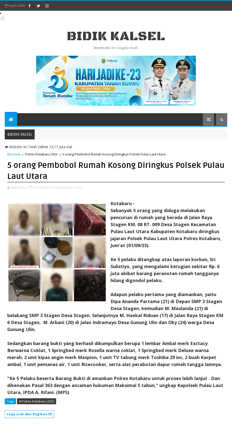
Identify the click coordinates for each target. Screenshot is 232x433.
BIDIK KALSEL (116, 36)
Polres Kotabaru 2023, (66, 187)
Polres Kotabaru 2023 (41, 154)
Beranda (13, 154)
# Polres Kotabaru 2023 (36, 401)
